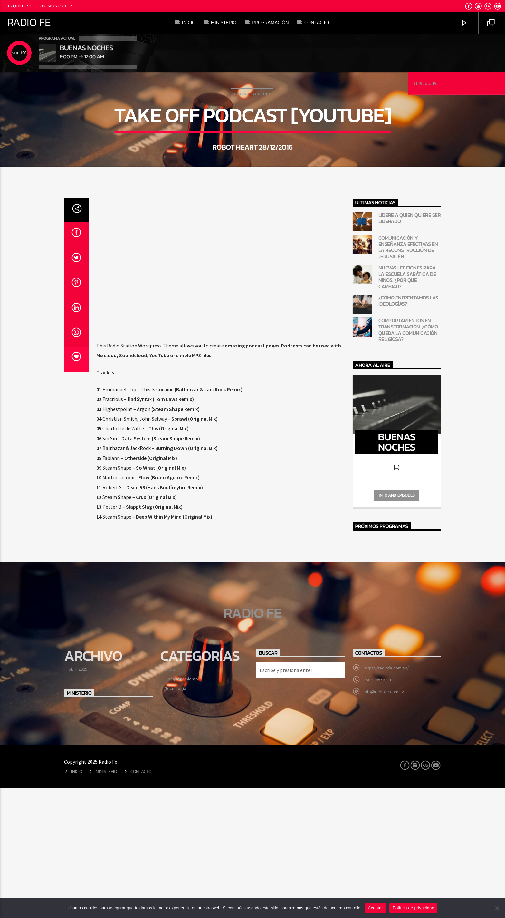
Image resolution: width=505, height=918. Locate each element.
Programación (270, 22)
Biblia (170, 799)
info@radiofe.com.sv (384, 822)
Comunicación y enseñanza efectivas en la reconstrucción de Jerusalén (408, 377)
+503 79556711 (378, 810)
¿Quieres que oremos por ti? (39, 5)
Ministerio (223, 22)
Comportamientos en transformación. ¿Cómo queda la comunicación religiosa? (408, 460)
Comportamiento (181, 809)
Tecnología (175, 819)
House (240, 159)
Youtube (262, 159)
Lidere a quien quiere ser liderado (409, 348)
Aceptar (375, 907)
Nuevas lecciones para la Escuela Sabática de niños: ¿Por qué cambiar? (407, 407)
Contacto (316, 22)
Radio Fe (29, 22)
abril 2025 (78, 799)
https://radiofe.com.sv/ (386, 798)
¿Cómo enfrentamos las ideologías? (408, 431)
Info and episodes (396, 625)
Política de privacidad (413, 907)
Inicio (188, 22)
